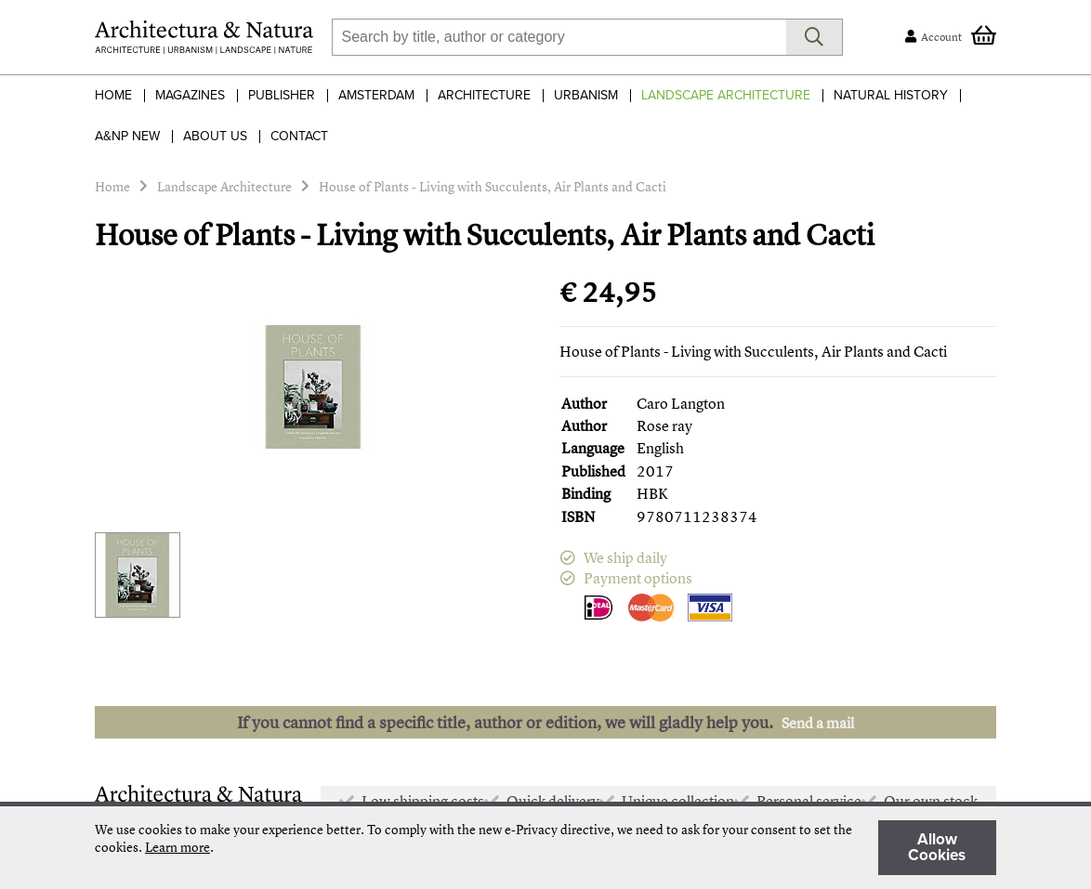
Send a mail (818, 723)
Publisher (281, 95)
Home (113, 95)
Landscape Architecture (725, 95)
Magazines (190, 95)
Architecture (484, 95)
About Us (215, 136)
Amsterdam (376, 95)
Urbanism (586, 95)
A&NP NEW (127, 136)
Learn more (177, 847)
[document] (545, 847)
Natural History (891, 95)
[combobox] (559, 37)
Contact (299, 136)
